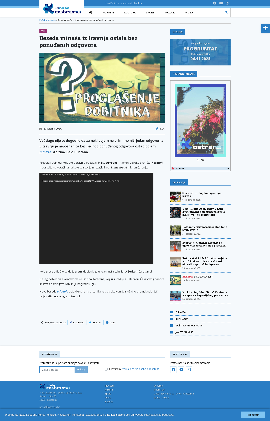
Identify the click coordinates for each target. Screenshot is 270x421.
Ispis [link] (110, 322)
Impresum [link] (181, 318)
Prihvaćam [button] (253, 414)
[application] (96, 218)
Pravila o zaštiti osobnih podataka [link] (140, 369)
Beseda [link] (109, 401)
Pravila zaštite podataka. (159, 414)
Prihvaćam (134, 369)
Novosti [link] (109, 385)
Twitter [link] (95, 322)
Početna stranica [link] (47, 20)
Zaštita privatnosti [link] (189, 325)
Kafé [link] (43, 30)
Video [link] (108, 397)
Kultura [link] (109, 389)
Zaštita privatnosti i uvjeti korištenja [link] (174, 393)
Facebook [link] (77, 322)
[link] (265, 28)
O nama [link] (180, 312)
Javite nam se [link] (184, 332)
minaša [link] (45, 152)
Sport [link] (108, 393)
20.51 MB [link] (200, 168)
